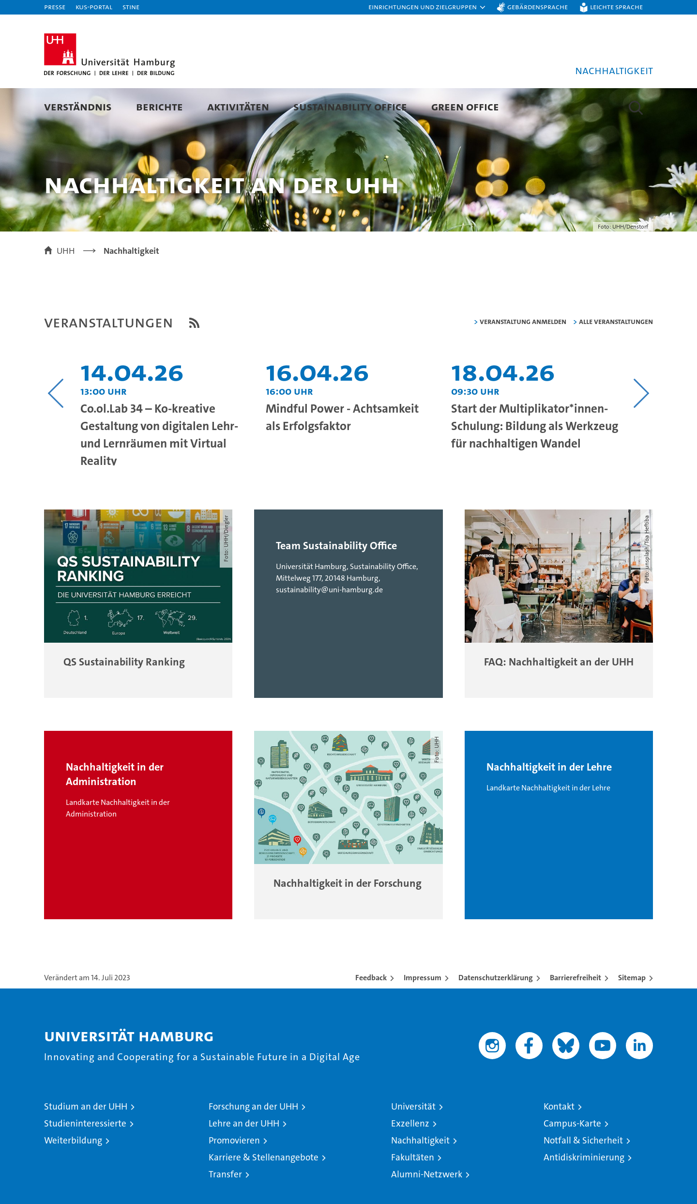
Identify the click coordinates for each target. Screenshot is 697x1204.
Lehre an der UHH (244, 1158)
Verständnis (78, 106)
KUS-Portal (94, 6)
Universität (413, 1141)
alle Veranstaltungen (616, 356)
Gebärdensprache (537, 6)
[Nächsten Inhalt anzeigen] (641, 428)
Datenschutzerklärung (495, 1012)
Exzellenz (410, 1158)
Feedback (371, 1012)
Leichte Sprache (616, 6)
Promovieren (234, 1175)
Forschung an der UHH (253, 1141)
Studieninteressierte (85, 1158)
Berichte (159, 106)
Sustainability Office (350, 106)
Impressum (422, 1012)
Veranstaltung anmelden (523, 356)
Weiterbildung (73, 1175)
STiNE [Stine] (130, 6)
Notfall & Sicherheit (583, 1175)
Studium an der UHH (85, 1141)
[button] (427, 7)
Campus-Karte (572, 1158)
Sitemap (632, 1012)
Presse (54, 6)
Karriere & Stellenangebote (263, 1192)
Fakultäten (412, 1192)
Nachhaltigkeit (420, 1175)
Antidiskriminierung (584, 1192)
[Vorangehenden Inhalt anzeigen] (56, 428)
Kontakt (559, 1141)
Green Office (465, 106)
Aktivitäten (238, 106)
